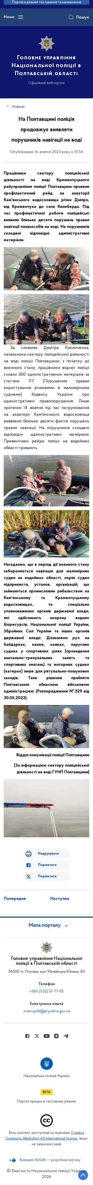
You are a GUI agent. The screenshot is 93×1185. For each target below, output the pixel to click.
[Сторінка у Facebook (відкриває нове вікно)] (27, 1036)
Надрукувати (48, 854)
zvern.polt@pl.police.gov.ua (46, 1011)
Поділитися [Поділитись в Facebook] (47, 865)
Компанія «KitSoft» (33, 1160)
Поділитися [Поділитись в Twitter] (47, 876)
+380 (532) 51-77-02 (46, 991)
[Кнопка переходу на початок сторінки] (83, 1175)
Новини (18, 107)
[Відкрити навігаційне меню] (20, 17)
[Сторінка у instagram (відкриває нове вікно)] (56, 1036)
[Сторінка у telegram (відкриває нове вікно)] (66, 1036)
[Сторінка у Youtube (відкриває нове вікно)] (47, 1036)
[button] (46, 925)
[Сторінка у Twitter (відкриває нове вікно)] (37, 1036)
